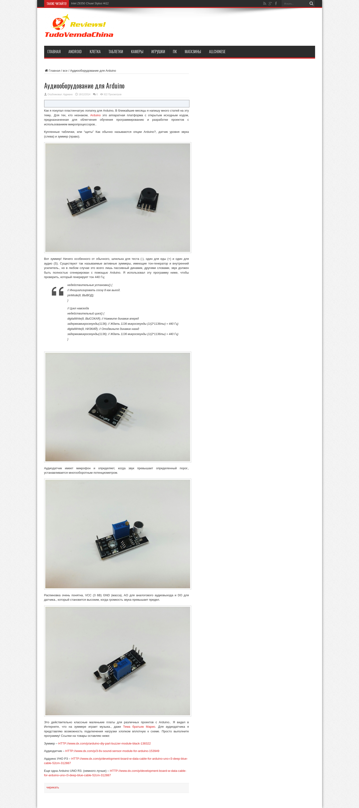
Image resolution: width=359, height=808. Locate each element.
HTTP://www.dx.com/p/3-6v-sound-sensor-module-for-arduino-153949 (112, 751)
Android (75, 51)
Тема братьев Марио (139, 726)
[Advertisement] (229, 26)
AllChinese (217, 51)
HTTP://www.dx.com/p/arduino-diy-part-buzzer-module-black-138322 (104, 743)
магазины (193, 51)
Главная (54, 51)
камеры (137, 51)
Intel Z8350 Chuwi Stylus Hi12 (90, 3)
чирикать (52, 787)
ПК (175, 51)
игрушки (158, 51)
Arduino (95, 115)
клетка (95, 51)
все (65, 70)
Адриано (68, 94)
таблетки (115, 51)
